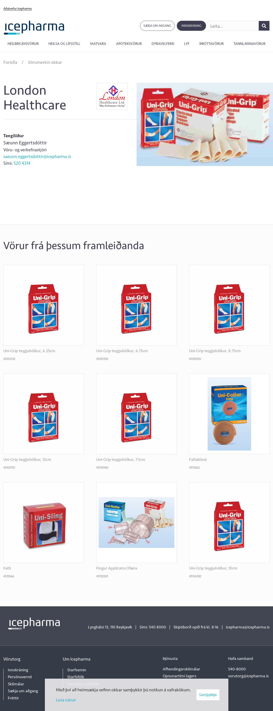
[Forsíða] (34, 27)
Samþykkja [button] (208, 694)
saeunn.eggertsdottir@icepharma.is (37, 156)
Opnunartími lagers (179, 676)
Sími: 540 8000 (153, 627)
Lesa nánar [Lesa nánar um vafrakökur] (66, 700)
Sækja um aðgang (157, 26)
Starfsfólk (75, 676)
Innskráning (191, 26)
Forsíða (10, 62)
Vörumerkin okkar (45, 62)
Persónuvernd (20, 676)
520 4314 (22, 163)
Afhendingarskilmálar (181, 669)
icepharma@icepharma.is (248, 627)
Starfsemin (76, 669)
